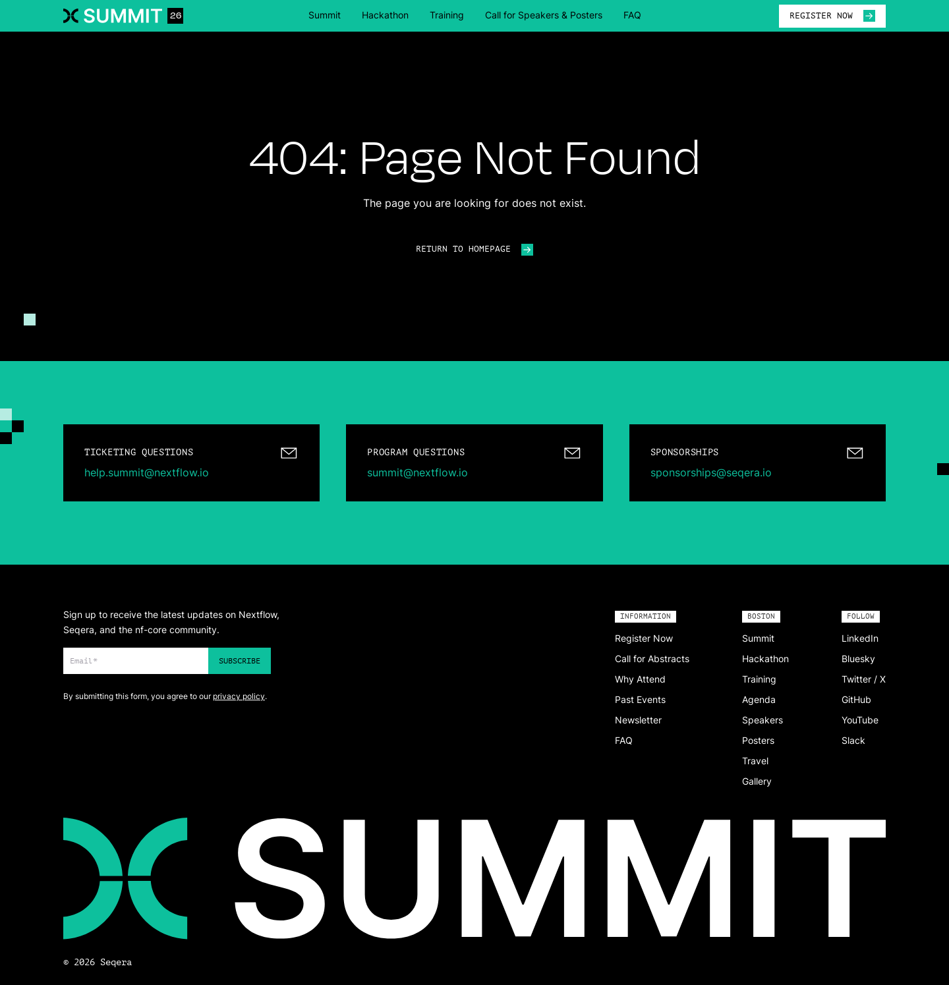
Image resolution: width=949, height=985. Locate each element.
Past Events (640, 699)
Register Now (644, 638)
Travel (755, 760)
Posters (758, 740)
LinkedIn (860, 638)
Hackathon (385, 14)
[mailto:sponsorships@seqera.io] (757, 462)
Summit (324, 14)
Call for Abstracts (652, 658)
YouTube (860, 719)
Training (447, 14)
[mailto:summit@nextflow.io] (474, 462)
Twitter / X (864, 679)
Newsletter (638, 719)
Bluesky (858, 658)
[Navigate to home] (123, 16)
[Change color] (30, 319)
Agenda (759, 699)
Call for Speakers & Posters (543, 14)
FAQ (632, 14)
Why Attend (640, 679)
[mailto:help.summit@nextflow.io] (191, 462)
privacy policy (239, 696)
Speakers (762, 719)
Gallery (757, 781)
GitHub (856, 699)
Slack (853, 740)
